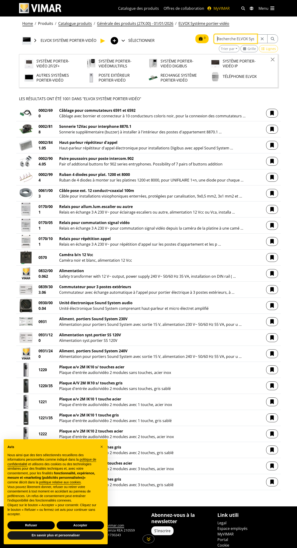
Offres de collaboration (184, 8)
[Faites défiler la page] (149, 539)
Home (27, 23)
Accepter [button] (80, 525)
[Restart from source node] (262, 38)
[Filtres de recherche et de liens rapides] (243, 8)
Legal (221, 522)
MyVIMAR (218, 8)
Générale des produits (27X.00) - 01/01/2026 (135, 23)
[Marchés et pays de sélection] (251, 8)
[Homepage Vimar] (63, 8)
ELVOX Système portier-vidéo (203, 23)
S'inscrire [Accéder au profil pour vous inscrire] (162, 530)
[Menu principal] (267, 8)
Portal (222, 539)
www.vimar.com (111, 525)
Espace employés (232, 528)
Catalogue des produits (138, 8)
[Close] (272, 59)
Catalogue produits (75, 23)
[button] (272, 113)
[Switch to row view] (268, 48)
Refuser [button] (31, 525)
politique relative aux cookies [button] (60, 482)
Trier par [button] (228, 48)
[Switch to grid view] (249, 48)
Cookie (223, 545)
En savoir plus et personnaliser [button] (56, 535)
